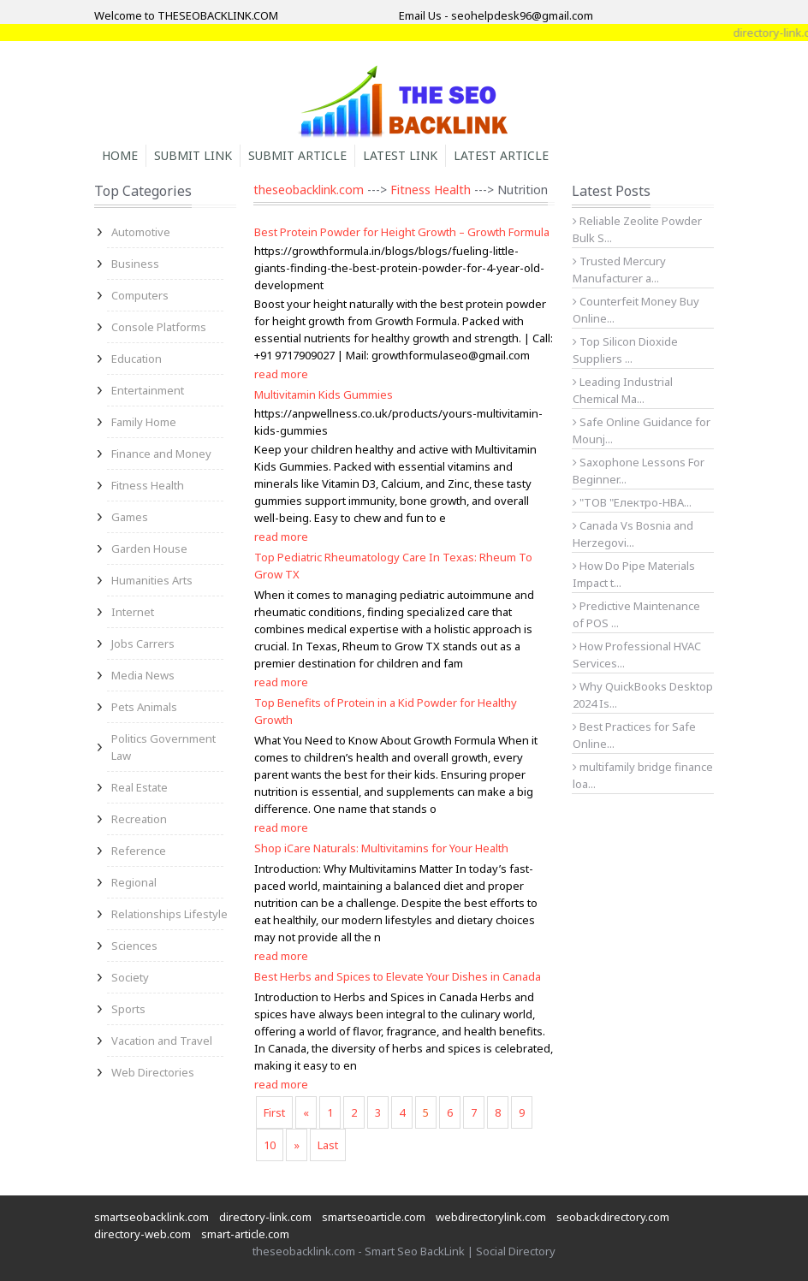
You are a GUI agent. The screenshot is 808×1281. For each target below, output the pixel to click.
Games (129, 517)
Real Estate (139, 787)
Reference (138, 850)
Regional (134, 882)
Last (328, 1145)
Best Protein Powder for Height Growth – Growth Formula (402, 232)
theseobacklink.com (308, 189)
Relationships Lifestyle (169, 914)
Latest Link (400, 155)
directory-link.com (265, 1217)
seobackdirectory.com (612, 1217)
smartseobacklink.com (151, 1217)
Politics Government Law (163, 747)
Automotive (140, 232)
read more (281, 374)
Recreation (139, 819)
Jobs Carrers (143, 643)
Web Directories (152, 1072)
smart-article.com (245, 1234)
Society (130, 977)
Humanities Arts (152, 580)
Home (120, 155)
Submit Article (297, 155)
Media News (143, 675)
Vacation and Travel (161, 1040)
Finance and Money (161, 453)
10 (270, 1145)
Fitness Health (147, 485)
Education (136, 358)
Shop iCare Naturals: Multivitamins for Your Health (381, 848)
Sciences (134, 945)
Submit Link (193, 155)
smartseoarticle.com (373, 1217)
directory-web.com (142, 1234)
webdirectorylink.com (491, 1217)
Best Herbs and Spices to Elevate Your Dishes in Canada (397, 976)
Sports (128, 1009)
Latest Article (501, 155)
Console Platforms (158, 327)
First (274, 1112)
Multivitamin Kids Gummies (323, 394)
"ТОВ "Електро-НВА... (632, 502)
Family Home (143, 422)
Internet (132, 612)
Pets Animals (144, 707)
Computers (140, 295)
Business (135, 263)
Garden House (149, 548)
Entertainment (147, 390)
